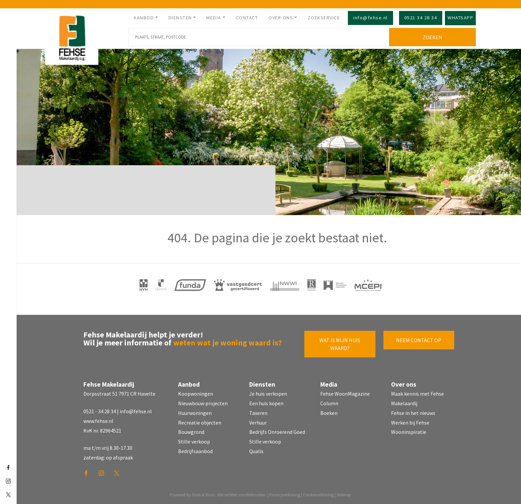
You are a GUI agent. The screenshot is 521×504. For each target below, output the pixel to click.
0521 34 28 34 (420, 18)
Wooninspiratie (408, 432)
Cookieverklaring (318, 494)
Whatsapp (460, 18)
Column (329, 403)
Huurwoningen (195, 413)
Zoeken (432, 37)
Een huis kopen (266, 403)
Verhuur (258, 422)
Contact (247, 18)
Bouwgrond (191, 432)
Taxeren (258, 413)
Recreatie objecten (199, 422)
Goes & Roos (203, 494)
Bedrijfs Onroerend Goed (277, 432)
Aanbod (144, 18)
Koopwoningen (195, 393)
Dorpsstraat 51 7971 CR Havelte (119, 393)
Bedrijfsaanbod (195, 451)
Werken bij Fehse (410, 422)
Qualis (256, 451)
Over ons (280, 18)
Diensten (180, 18)
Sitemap (344, 494)
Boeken (329, 413)
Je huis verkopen (268, 393)
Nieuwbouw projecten (203, 403)
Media (213, 18)
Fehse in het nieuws (413, 413)
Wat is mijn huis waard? (339, 344)
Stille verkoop (194, 441)
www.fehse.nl (98, 421)
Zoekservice (324, 18)
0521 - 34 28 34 (99, 411)
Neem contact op (418, 340)
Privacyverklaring (284, 494)
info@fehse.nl (370, 18)
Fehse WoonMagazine (345, 393)
